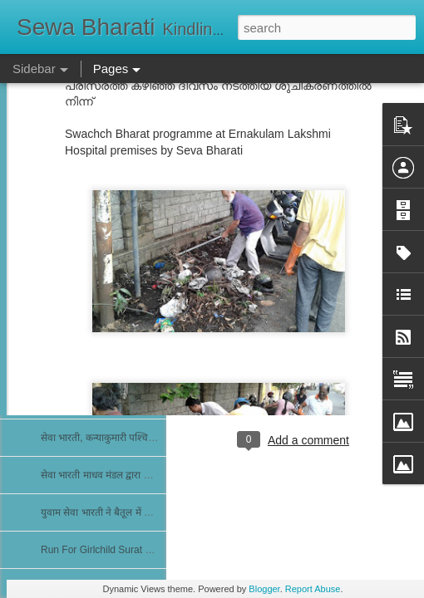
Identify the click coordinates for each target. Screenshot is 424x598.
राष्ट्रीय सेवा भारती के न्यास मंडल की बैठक (115, 288)
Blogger (264, 589)
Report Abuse (313, 589)
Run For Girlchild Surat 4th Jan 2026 (122, 550)
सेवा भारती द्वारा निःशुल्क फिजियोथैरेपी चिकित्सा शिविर (139, 325)
